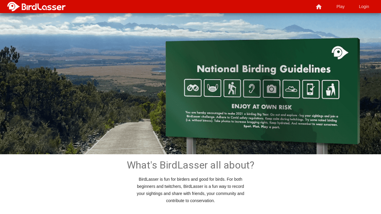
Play (341, 6)
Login (364, 6)
